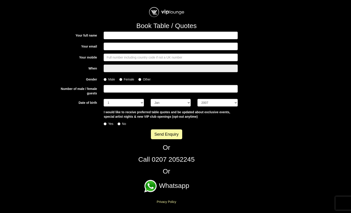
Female (126, 79)
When (92, 68)
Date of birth (88, 102)
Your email (89, 46)
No (122, 124)
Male (109, 79)
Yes (108, 124)
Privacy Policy (166, 202)
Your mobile (88, 57)
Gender (91, 79)
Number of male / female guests (79, 91)
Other (144, 79)
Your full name (86, 35)
